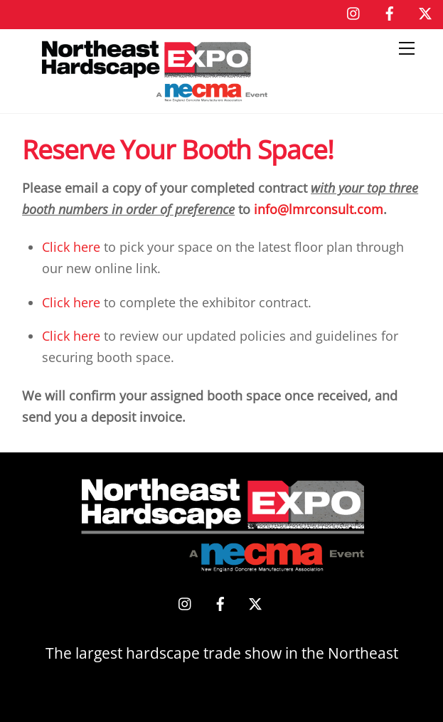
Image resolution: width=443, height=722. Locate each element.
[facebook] (389, 11)
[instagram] (354, 11)
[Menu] (407, 48)
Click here (71, 246)
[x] (425, 11)
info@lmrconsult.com (318, 209)
